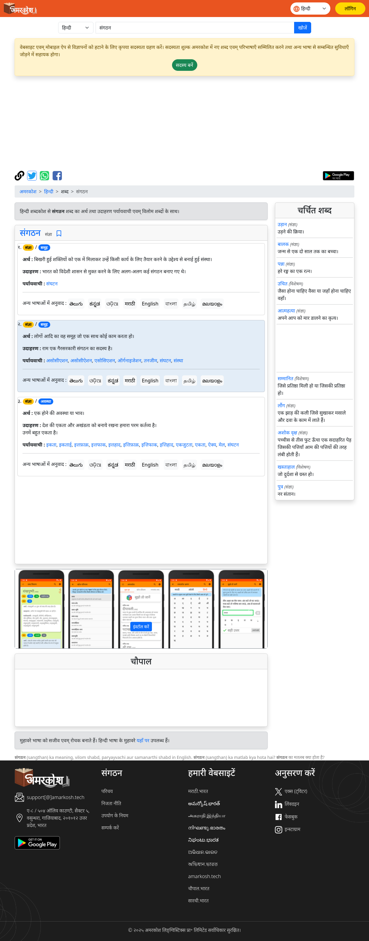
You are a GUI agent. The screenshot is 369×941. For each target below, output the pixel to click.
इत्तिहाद (166, 444)
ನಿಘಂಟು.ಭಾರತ (203, 839)
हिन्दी (48, 191)
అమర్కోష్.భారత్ (204, 803)
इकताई (65, 444)
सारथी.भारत (198, 900)
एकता (200, 444)
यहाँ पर (143, 740)
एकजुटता (184, 444)
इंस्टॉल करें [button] (141, 626)
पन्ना (281, 263)
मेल (222, 444)
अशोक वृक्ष (287, 432)
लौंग (281, 405)
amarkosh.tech (204, 876)
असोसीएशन (57, 360)
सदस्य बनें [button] (184, 65)
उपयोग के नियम (114, 815)
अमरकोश (28, 191)
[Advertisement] (184, 123)
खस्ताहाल (286, 467)
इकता (51, 444)
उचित (282, 283)
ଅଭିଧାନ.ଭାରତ (202, 852)
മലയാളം (212, 303)
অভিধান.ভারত (203, 864)
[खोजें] (195, 27)
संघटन (52, 283)
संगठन (30, 232)
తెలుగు (76, 303)
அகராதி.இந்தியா (206, 815)
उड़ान (282, 224)
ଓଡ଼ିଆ (112, 303)
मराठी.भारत (198, 791)
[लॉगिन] (350, 8)
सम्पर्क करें (110, 827)
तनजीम (150, 360)
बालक (283, 244)
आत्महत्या (286, 310)
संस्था (178, 360)
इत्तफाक (98, 444)
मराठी (130, 303)
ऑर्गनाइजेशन (129, 360)
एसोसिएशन (104, 360)
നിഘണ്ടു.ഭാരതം (206, 827)
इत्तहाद (114, 444)
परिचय (107, 791)
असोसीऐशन (81, 360)
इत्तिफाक (149, 444)
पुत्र (280, 486)
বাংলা (171, 303)
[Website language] (310, 8)
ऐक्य (212, 444)
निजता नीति (111, 803)
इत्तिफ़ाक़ (131, 444)
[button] (34, 608)
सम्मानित (285, 378)
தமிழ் (189, 303)
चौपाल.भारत (198, 888)
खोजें (302, 27)
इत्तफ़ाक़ (81, 444)
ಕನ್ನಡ (95, 303)
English (150, 303)
